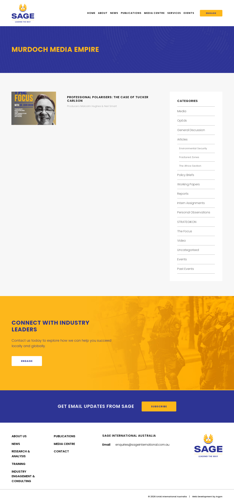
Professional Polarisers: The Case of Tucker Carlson (107, 99)
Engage (211, 13)
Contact (61, 451)
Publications (131, 13)
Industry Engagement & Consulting (23, 476)
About (103, 13)
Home (91, 13)
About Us (19, 436)
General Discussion (191, 130)
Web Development (202, 496)
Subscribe (159, 406)
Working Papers (188, 184)
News (114, 13)
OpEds (182, 120)
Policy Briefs (185, 175)
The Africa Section (190, 166)
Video (181, 240)
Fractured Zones (189, 157)
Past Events (185, 269)
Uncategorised (188, 250)
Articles (182, 139)
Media (181, 111)
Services (174, 13)
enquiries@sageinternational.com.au (142, 444)
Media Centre (154, 13)
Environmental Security (193, 148)
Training (18, 464)
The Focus (184, 231)
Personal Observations (193, 212)
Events (189, 13)
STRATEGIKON (186, 222)
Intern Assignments (191, 203)
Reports (182, 194)
